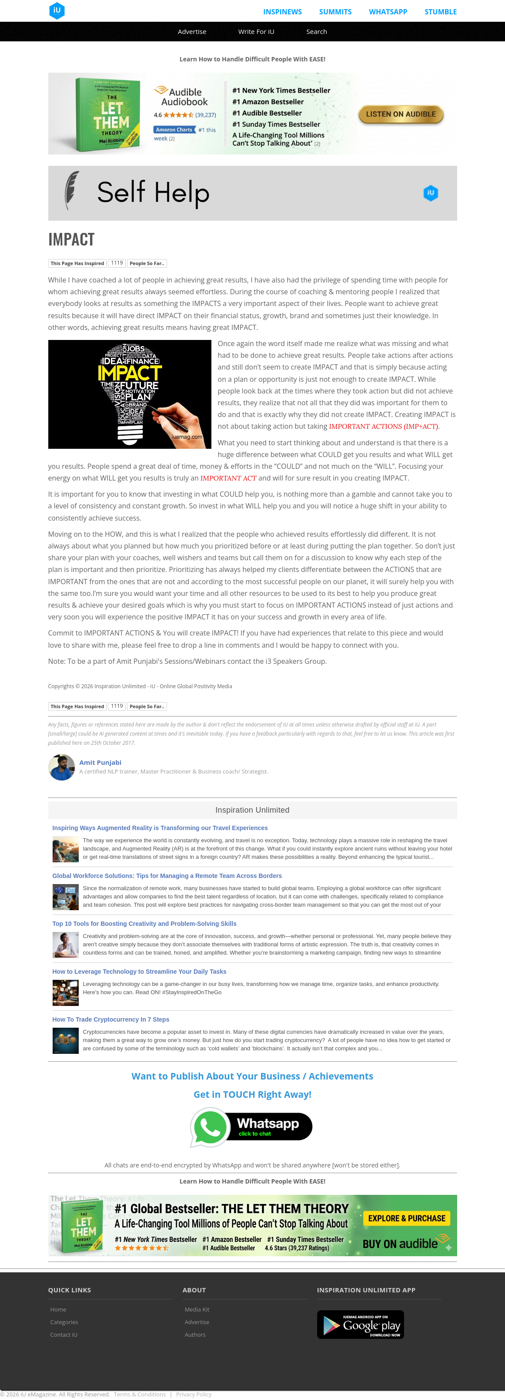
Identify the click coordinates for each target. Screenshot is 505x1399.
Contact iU (64, 1334)
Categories (64, 1322)
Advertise (192, 31)
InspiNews (282, 12)
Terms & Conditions (140, 1394)
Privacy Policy (193, 1394)
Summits (335, 12)
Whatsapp (388, 12)
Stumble (441, 12)
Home (58, 1309)
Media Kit (197, 1309)
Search (317, 31)
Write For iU (256, 31)
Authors (195, 1334)
